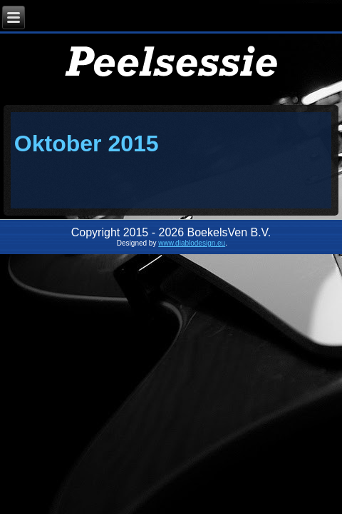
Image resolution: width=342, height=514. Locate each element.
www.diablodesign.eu (191, 243)
